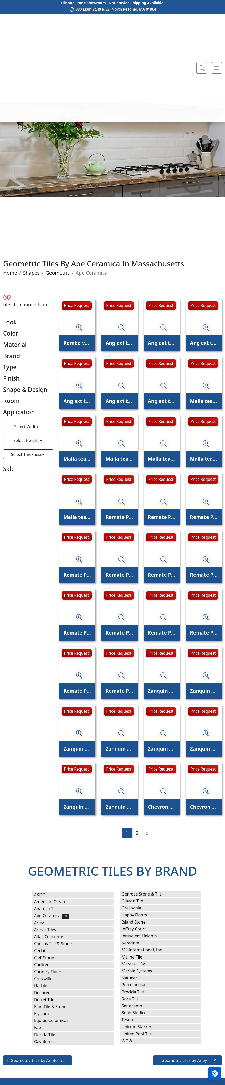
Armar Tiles (49, 930)
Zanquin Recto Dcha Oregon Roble (77, 806)
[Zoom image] (79, 327)
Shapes (31, 272)
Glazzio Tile (138, 901)
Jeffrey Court (138, 929)
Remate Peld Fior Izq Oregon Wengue (120, 690)
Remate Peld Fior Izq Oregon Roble (77, 632)
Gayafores (47, 1041)
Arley (44, 923)
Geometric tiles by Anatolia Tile (40, 1060)
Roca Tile (134, 999)
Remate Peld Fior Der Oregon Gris (120, 516)
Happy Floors (138, 915)
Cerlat (44, 950)
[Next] (147, 833)
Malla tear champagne (77, 458)
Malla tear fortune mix (204, 458)
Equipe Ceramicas (55, 1020)
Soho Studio (138, 1013)
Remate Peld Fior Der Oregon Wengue (77, 690)
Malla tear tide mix (120, 458)
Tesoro (132, 1020)
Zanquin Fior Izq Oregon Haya (120, 748)
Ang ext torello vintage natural (162, 342)
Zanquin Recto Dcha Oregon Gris (162, 748)
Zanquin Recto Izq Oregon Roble (77, 748)
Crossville (48, 978)
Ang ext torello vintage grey (120, 400)
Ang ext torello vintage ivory (204, 342)
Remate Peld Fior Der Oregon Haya (162, 516)
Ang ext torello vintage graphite (162, 400)
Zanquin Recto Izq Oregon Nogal (204, 690)
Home (10, 272)
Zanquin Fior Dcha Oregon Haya (120, 806)
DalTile (45, 985)
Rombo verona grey (77, 342)
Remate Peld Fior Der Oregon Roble (77, 574)
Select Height (26, 440)
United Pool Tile (140, 1034)
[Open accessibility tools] (214, 1073)
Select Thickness (26, 454)
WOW (131, 1041)
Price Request (76, 305)
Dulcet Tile (47, 999)
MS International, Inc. (147, 950)
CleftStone (48, 958)
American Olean (54, 902)
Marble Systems (142, 971)
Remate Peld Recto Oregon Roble (204, 632)
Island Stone (138, 922)
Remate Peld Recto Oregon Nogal (162, 632)
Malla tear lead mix (77, 516)
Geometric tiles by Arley (184, 1060)
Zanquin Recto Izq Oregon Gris (162, 690)
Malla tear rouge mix (204, 400)
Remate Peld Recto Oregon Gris (120, 632)
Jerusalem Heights (143, 936)
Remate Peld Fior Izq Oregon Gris (120, 574)
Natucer (134, 978)
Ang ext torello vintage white (120, 342)
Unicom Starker (140, 1026)
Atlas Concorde (52, 936)
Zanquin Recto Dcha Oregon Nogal (204, 748)
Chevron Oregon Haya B (204, 806)
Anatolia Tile (50, 908)
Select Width (26, 426)
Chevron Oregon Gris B (162, 806)
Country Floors (53, 971)
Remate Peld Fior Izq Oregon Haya (162, 574)
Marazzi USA (138, 964)
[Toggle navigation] (216, 68)
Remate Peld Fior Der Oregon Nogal (204, 516)
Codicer (46, 965)
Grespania (136, 908)
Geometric (58, 272)
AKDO (44, 895)
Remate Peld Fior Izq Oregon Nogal (204, 574)
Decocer (45, 993)
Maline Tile (136, 957)
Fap (41, 1027)
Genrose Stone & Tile (147, 894)
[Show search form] (201, 68)
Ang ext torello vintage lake (77, 400)
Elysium (45, 1013)
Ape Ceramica (51, 915)
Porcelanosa (138, 985)
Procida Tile (137, 992)
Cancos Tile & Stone (57, 943)
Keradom (134, 943)
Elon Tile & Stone (54, 1006)
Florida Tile (49, 1034)
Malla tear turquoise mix (162, 458)
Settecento (136, 1006)
